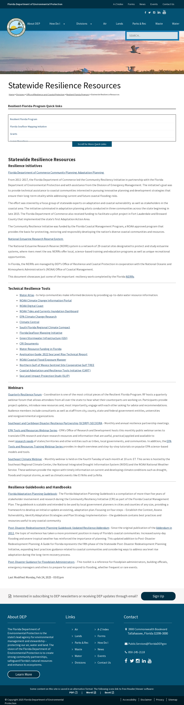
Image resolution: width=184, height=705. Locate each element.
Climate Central (29, 322)
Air (105, 23)
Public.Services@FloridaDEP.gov (147, 643)
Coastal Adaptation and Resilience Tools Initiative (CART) (55, 370)
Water (175, 23)
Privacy (160, 699)
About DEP (33, 23)
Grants (13, 133)
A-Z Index (118, 4)
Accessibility (129, 699)
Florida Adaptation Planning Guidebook (32, 493)
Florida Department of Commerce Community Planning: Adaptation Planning (56, 172)
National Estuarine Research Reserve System (36, 239)
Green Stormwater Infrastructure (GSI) (43, 338)
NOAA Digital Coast (31, 306)
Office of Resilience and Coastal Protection (45, 94)
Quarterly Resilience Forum (25, 394)
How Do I (54, 23)
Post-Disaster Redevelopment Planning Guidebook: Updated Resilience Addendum (58, 528)
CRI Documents (29, 343)
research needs (24, 441)
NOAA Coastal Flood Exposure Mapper (43, 359)
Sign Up (158, 596)
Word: (91, 692)
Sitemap (172, 699)
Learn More (23, 674)
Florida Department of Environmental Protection (35, 4)
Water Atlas (27, 295)
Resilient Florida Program (77, 94)
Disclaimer (146, 699)
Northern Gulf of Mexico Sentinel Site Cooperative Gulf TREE (57, 365)
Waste (159, 23)
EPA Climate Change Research (38, 316)
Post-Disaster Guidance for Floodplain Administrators (41, 562)
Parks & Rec (139, 23)
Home (11, 94)
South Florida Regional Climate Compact (45, 327)
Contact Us (168, 4)
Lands (119, 23)
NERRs (130, 276)
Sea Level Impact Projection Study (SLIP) (45, 376)
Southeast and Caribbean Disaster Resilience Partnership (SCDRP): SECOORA (55, 423)
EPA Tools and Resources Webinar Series (32, 430)
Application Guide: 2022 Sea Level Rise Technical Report (54, 354)
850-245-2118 (136, 652)
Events (154, 4)
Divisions (81, 23)
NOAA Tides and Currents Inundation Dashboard (49, 311)
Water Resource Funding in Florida (40, 349)
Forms (131, 4)
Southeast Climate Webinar (25, 459)
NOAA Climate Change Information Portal (46, 300)
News (143, 4)
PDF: (73, 692)
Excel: (109, 692)
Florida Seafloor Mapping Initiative (28, 126)
